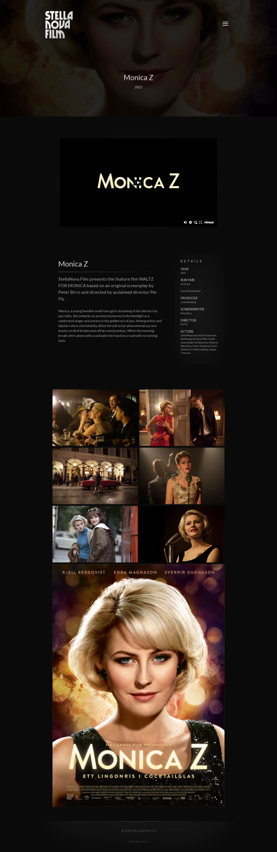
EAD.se (145, 841)
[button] (225, 24)
